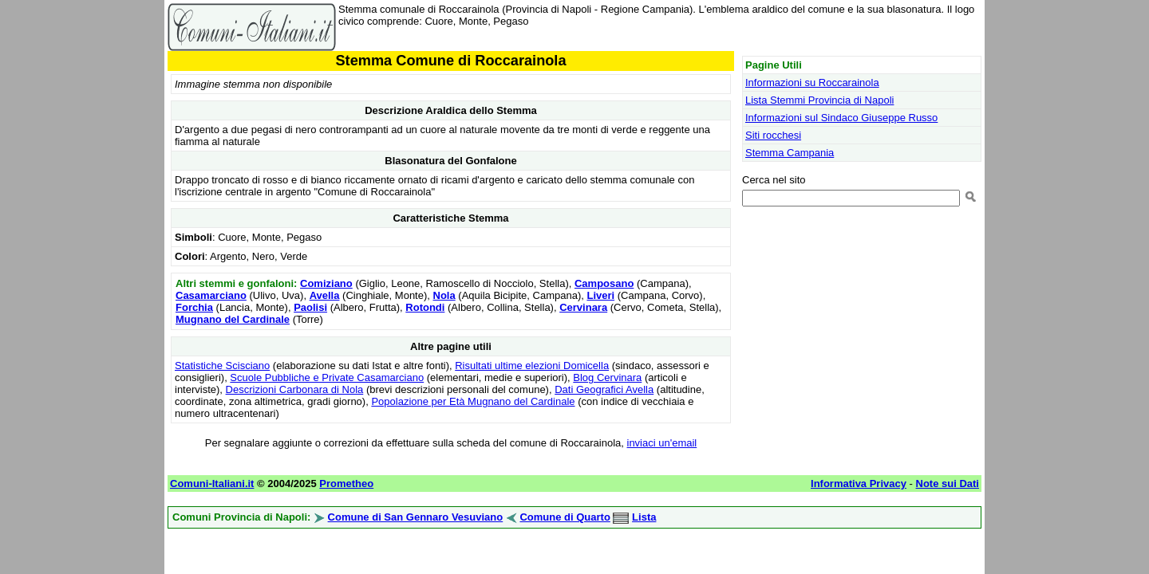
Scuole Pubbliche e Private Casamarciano (327, 377)
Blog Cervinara (607, 377)
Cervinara (583, 307)
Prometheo (346, 483)
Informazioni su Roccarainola (812, 82)
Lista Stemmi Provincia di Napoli (819, 100)
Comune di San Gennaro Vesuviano (415, 517)
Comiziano (326, 283)
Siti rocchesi (773, 135)
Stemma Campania (789, 153)
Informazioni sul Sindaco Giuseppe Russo (841, 118)
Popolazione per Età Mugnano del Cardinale (472, 401)
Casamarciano (211, 295)
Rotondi (424, 307)
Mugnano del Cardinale (233, 319)
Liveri (600, 295)
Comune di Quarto (564, 517)
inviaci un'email (662, 443)
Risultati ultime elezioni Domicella (532, 366)
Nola (444, 295)
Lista (644, 517)
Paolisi (310, 307)
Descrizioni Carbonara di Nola (295, 389)
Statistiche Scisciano (222, 366)
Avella (325, 295)
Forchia (194, 307)
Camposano (604, 283)
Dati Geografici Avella (604, 389)
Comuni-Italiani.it (212, 483)
